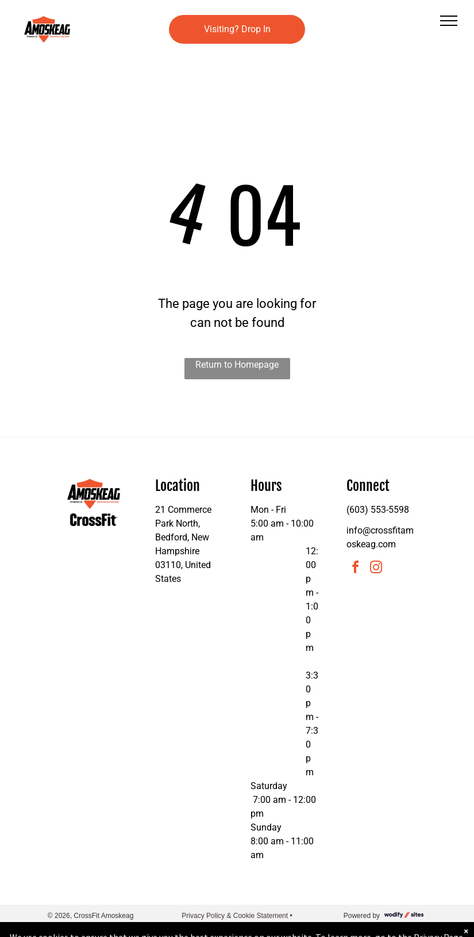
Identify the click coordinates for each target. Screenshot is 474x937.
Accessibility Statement (237, 926)
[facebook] (355, 569)
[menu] (449, 21)
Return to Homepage (237, 364)
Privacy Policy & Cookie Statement (235, 916)
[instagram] (376, 569)
